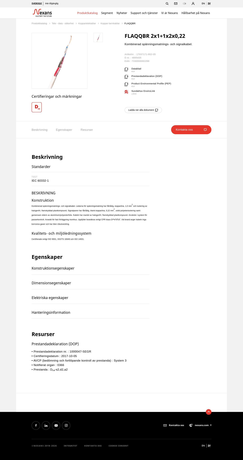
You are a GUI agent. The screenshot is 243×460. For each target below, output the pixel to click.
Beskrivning (40, 129)
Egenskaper (64, 129)
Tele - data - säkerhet (63, 23)
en (203, 3)
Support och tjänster (144, 12)
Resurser (87, 129)
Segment (107, 12)
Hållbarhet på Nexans (195, 12)
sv (209, 3)
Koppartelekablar (87, 23)
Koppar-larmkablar (110, 23)
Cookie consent (118, 445)
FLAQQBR (130, 23)
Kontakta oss (93, 445)
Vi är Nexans (169, 12)
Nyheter (122, 12)
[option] (39, 107)
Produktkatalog (87, 12)
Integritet (70, 445)
